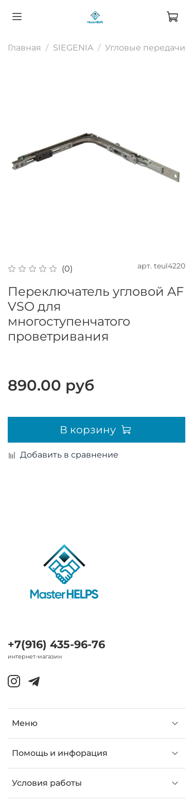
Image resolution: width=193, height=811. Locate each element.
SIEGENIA (73, 48)
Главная (24, 48)
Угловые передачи (145, 48)
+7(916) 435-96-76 (56, 644)
